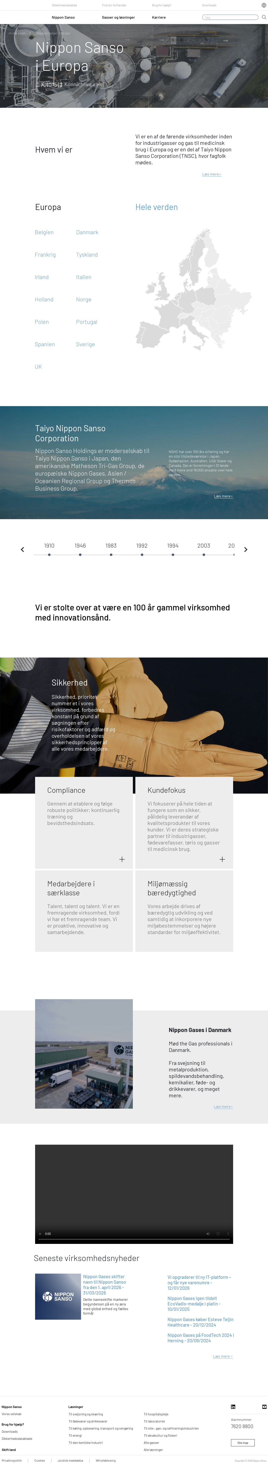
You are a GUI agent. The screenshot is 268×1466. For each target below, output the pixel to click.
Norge (83, 299)
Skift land (9, 1450)
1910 (49, 545)
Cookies (39, 1460)
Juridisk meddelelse (70, 1460)
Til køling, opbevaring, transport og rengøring (101, 1428)
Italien (83, 276)
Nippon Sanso (12, 1407)
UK (38, 366)
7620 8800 (242, 1426)
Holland (44, 299)
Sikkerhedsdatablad (64, 5)
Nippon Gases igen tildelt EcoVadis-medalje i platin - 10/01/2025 (194, 1303)
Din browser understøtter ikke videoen (134, 1194)
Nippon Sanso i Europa (53, 33)
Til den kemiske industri (86, 1442)
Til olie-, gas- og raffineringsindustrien (171, 1428)
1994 (173, 545)
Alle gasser (151, 1442)
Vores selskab (12, 1414)
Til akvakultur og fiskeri (160, 1435)
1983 (111, 545)
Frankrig (45, 254)
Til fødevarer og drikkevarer (88, 1421)
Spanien (45, 344)
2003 (203, 545)
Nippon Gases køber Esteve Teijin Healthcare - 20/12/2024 (201, 1322)
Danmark (87, 232)
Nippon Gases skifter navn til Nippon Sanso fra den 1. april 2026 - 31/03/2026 (104, 1284)
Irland (42, 276)
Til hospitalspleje (156, 1414)
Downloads (209, 5)
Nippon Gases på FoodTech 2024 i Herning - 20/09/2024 (201, 1337)
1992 (142, 545)
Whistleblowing (106, 1460)
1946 (80, 545)
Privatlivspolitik (12, 1460)
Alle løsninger (153, 1450)
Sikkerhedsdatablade (17, 1438)
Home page (17, 33)
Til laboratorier (154, 1421)
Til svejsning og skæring (86, 1414)
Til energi (75, 1435)
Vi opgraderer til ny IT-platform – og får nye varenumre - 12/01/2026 (199, 1282)
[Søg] (230, 17)
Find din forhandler (114, 5)
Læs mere (211, 174)
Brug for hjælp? (161, 5)
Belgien (44, 232)
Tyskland (87, 254)
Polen (42, 321)
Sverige (85, 344)
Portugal (86, 321)
